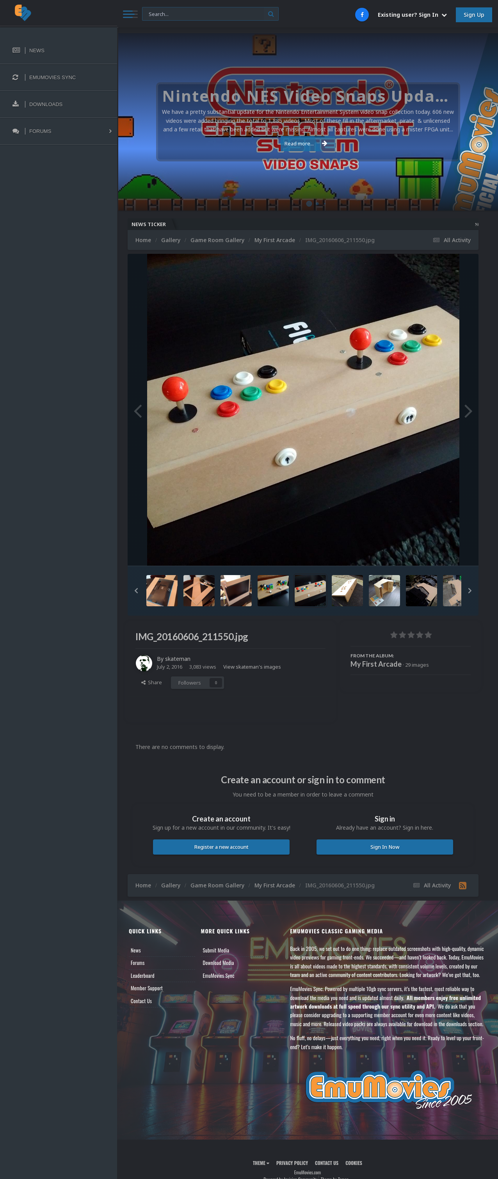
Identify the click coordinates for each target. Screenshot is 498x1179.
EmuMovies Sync (219, 975)
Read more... (306, 143)
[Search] (210, 14)
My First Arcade (376, 664)
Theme (261, 1163)
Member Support (147, 988)
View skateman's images (252, 666)
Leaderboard (143, 975)
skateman (177, 658)
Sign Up (474, 14)
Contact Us (141, 1001)
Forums (138, 963)
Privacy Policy (292, 1163)
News (136, 950)
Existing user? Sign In (412, 14)
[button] (136, 590)
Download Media (218, 963)
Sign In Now (384, 846)
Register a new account (221, 846)
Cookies (353, 1163)
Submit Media (216, 950)
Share (151, 682)
